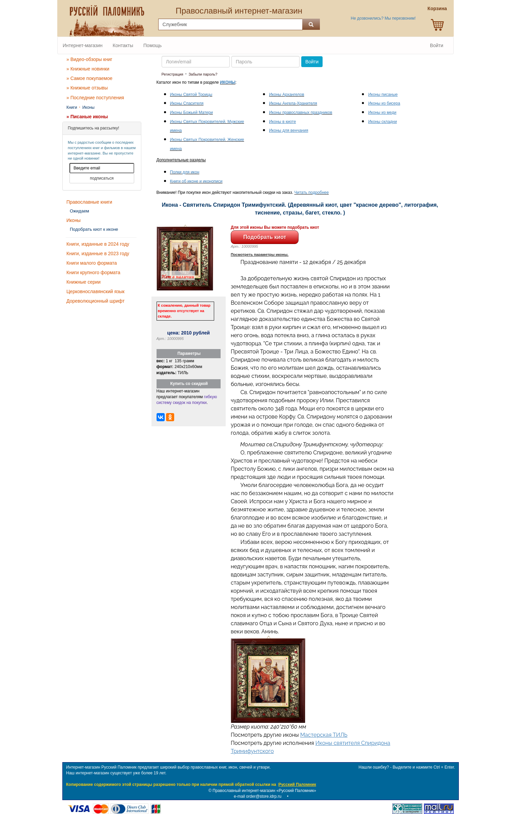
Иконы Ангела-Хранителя (293, 103)
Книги (71, 107)
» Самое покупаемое (89, 78)
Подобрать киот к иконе (94, 229)
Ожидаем (79, 210)
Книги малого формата (91, 263)
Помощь (152, 45)
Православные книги (89, 202)
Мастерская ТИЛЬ (323, 735)
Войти (436, 45)
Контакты (123, 45)
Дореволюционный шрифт (95, 301)
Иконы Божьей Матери (191, 112)
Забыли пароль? (202, 74)
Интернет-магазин (83, 45)
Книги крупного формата (93, 272)
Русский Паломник (297, 784)
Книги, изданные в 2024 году (97, 244)
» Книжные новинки (87, 69)
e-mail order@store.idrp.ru (257, 796)
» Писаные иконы (87, 116)
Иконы (88, 107)
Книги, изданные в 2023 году (97, 253)
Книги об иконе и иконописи (196, 181)
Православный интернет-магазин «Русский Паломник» (264, 790)
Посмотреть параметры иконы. (260, 254)
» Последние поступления (95, 97)
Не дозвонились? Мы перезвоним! (383, 18)
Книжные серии (83, 282)
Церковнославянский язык (95, 291)
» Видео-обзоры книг (89, 59)
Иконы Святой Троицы (191, 94)
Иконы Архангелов (286, 94)
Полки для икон (185, 172)
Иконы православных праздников (300, 112)
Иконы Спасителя (187, 103)
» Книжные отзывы (87, 87)
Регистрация (172, 74)
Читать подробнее (311, 192)
